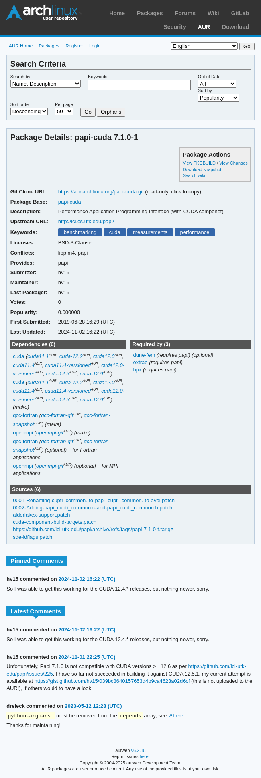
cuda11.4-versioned (68, 365)
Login (95, 45)
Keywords (97, 76)
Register (74, 45)
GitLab (240, 13)
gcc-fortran (25, 415)
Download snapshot (202, 169)
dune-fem (144, 355)
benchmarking (80, 232)
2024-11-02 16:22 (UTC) (86, 579)
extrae (141, 362)
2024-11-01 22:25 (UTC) (86, 657)
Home (117, 13)
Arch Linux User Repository (44, 12)
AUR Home (21, 45)
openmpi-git (49, 433)
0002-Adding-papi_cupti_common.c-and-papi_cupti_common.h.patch (92, 508)
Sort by (205, 90)
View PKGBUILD (200, 163)
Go (88, 112)
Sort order (20, 104)
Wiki (213, 13)
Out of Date (209, 76)
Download (235, 27)
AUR (204, 27)
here (144, 756)
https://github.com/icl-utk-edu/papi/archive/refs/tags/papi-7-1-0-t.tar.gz (93, 529)
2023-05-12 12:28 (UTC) (93, 706)
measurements (150, 232)
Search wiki (194, 175)
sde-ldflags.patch (32, 537)
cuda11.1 (38, 356)
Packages (150, 13)
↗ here (176, 716)
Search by (20, 76)
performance (194, 232)
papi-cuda (69, 202)
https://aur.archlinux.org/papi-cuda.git (101, 192)
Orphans (111, 112)
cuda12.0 (103, 356)
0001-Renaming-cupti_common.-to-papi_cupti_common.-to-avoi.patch (94, 500)
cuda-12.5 (57, 374)
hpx (138, 370)
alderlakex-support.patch (41, 515)
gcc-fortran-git (57, 415)
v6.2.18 (138, 750)
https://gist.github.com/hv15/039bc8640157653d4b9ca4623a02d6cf (112, 681)
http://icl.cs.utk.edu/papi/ (86, 221)
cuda (114, 232)
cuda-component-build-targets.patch (54, 522)
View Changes (233, 163)
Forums (185, 13)
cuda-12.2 (71, 356)
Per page (64, 104)
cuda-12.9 (91, 374)
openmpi (23, 433)
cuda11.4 (23, 365)
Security (175, 27)
